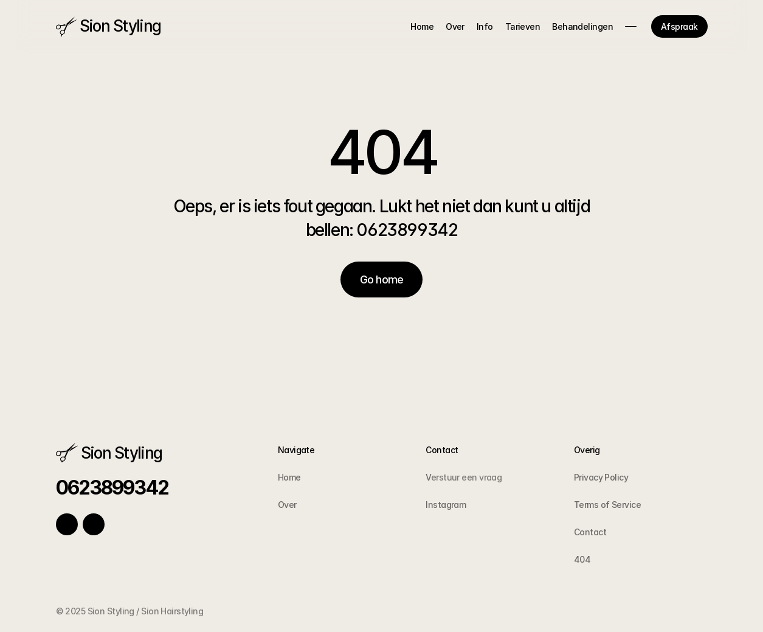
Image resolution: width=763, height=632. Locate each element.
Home (289, 477)
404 (582, 559)
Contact (590, 532)
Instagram (446, 504)
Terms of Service (607, 504)
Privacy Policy (601, 477)
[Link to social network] (67, 524)
